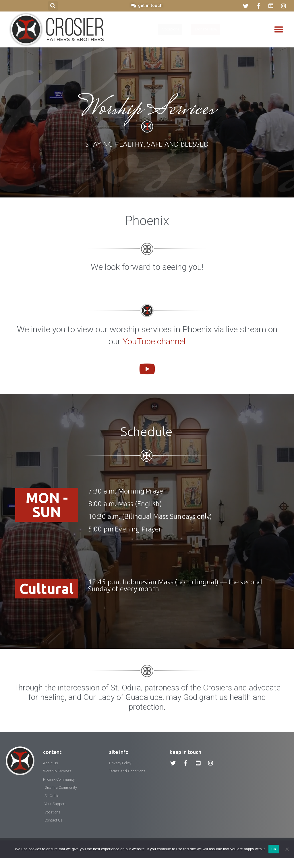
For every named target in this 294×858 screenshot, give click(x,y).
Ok (273, 849)
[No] (287, 849)
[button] (53, 6)
